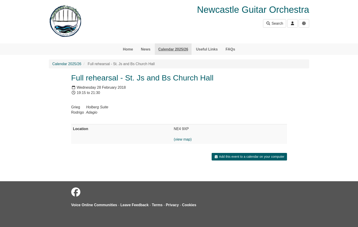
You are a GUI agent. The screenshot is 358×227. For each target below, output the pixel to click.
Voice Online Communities (94, 205)
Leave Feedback (134, 205)
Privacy (172, 205)
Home (128, 49)
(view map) (183, 139)
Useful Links (207, 49)
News (145, 49)
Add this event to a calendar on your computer (249, 156)
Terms (157, 205)
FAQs (230, 49)
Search (274, 23)
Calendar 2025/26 (173, 49)
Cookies (189, 205)
